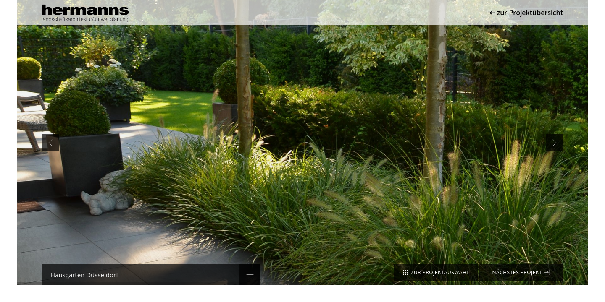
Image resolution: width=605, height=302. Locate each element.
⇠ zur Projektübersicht (526, 12)
